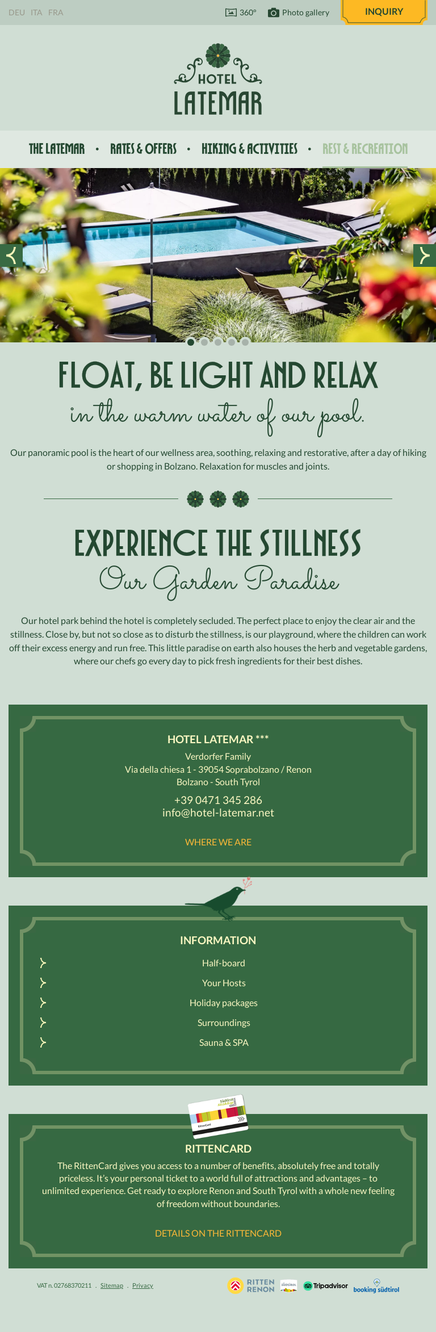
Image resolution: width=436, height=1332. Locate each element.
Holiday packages (224, 1002)
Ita (37, 12)
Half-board (223, 962)
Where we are (218, 841)
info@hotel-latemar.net (218, 812)
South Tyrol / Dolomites (288, 1286)
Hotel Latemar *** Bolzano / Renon (218, 79)
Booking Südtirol (376, 1286)
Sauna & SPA (224, 1042)
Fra (56, 12)
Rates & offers (143, 149)
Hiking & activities (249, 149)
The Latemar (56, 149)
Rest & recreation (365, 149)
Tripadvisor (325, 1286)
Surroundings (224, 1022)
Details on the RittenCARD (218, 1233)
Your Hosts (224, 982)
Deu (17, 12)
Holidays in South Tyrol (250, 1286)
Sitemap (111, 1285)
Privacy (142, 1285)
